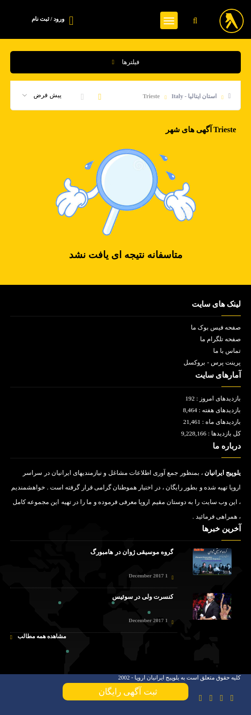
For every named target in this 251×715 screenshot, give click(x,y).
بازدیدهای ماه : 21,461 (212, 421)
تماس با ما (227, 350)
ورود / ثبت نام (48, 19)
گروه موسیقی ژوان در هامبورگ (131, 552)
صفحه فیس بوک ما (216, 327)
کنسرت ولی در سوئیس (143, 596)
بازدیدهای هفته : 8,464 (212, 410)
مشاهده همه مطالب (38, 636)
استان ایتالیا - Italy (194, 96)
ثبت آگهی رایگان (125, 692)
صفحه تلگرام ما (220, 339)
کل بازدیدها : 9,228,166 (211, 433)
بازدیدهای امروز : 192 (213, 398)
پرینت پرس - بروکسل (212, 362)
